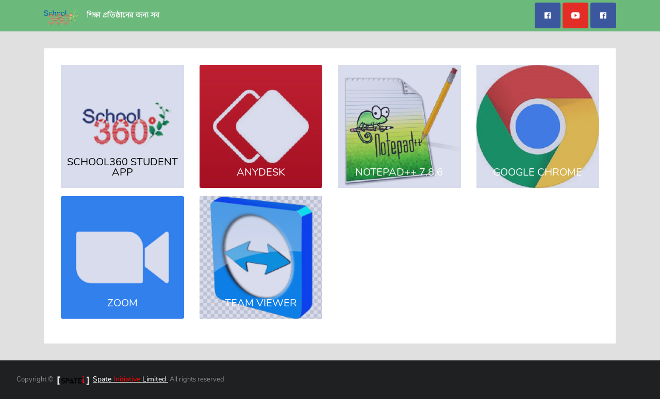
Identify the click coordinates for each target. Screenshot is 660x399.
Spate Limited (130, 379)
